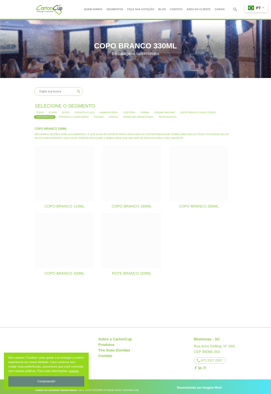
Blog (162, 9)
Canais (220, 9)
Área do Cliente (199, 9)
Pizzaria (99, 115)
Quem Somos (93, 9)
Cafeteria (129, 110)
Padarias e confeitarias (74, 115)
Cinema (145, 110)
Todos (40, 110)
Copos (53, 110)
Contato (176, 9)
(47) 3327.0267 (210, 358)
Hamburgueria (109, 110)
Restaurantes (167, 115)
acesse (74, 371)
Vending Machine (164, 110)
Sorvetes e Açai (84, 110)
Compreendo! (47, 381)
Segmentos (115, 9)
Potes (66, 110)
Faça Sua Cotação (140, 9)
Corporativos (45, 115)
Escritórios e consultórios (198, 110)
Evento (113, 115)
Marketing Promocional (138, 115)
